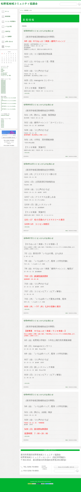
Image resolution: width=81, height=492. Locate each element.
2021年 (2, 125)
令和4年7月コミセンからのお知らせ (38, 238)
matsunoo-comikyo (5, 115)
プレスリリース (4, 67)
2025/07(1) (3, 85)
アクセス (7, 46)
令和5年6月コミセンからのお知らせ (38, 31)
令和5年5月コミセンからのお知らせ (38, 105)
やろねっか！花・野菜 (6, 75)
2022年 (2, 124)
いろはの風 (8, 26)
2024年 (2, 121)
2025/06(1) (3, 86)
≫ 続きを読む (27, 93)
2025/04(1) (3, 88)
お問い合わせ (9, 41)
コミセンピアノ (4, 72)
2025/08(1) (3, 83)
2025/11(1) (3, 80)
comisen (3, 70)
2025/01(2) (3, 91)
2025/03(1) (3, 89)
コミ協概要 (8, 36)
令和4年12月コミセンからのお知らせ (39, 164)
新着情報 (7, 16)
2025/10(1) (3, 81)
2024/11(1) (3, 93)
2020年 (2, 127)
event (2, 71)
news (2, 69)
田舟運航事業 (4, 74)
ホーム (7, 11)
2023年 (2, 122)
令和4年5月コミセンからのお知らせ (38, 395)
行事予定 (7, 31)
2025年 (2, 120)
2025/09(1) (3, 82)
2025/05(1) (3, 87)
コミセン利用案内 (10, 21)
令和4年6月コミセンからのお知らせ (38, 321)
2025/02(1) (3, 90)
